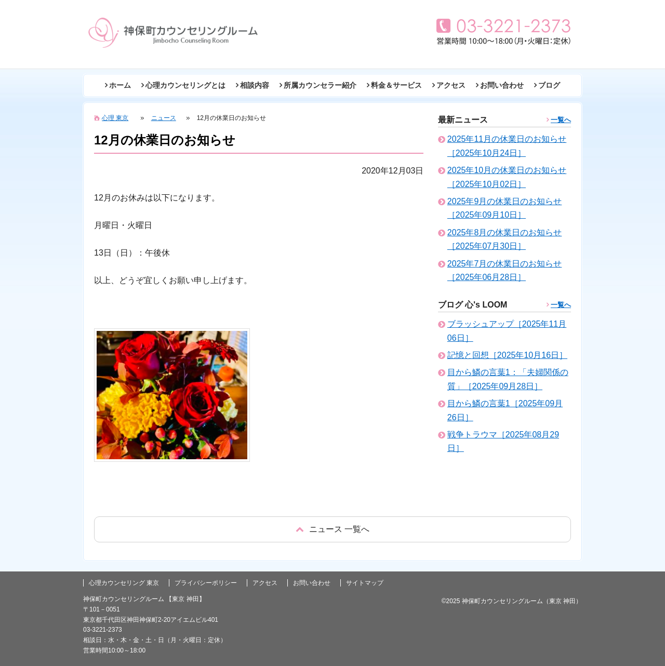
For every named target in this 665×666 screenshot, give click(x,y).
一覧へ (561, 120)
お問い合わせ (502, 85)
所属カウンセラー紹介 (320, 85)
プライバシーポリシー (206, 583)
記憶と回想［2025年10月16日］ (507, 355)
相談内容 (254, 85)
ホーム (120, 85)
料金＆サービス (396, 85)
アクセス (451, 85)
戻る (332, 529)
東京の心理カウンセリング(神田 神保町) (173, 33)
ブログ (549, 85)
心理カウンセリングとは (185, 85)
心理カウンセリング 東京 (124, 583)
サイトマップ (364, 583)
